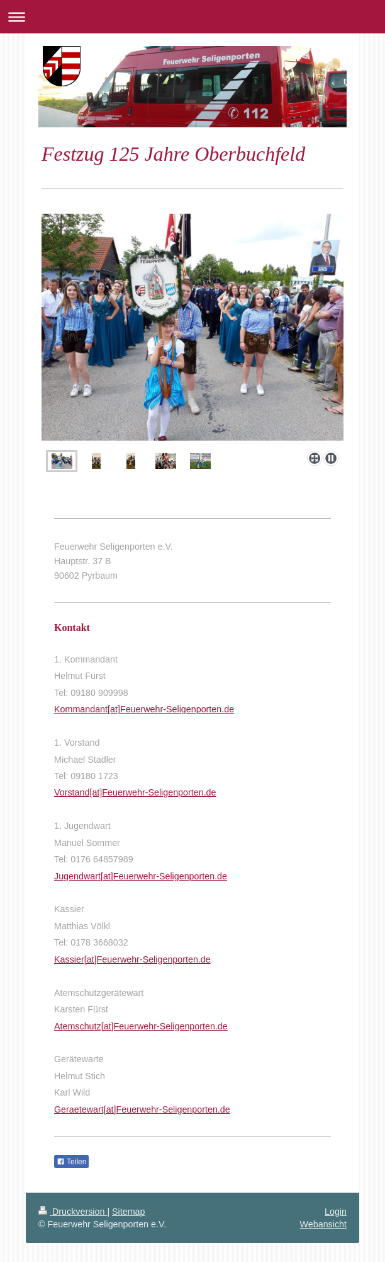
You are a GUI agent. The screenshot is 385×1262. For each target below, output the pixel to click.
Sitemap (128, 1212)
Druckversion (72, 1212)
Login (336, 1212)
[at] (95, 792)
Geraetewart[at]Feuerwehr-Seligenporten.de (142, 1109)
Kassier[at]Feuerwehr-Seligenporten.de (132, 959)
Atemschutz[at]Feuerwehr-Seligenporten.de (141, 1026)
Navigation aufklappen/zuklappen (192, 16)
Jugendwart (77, 876)
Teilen (71, 1161)
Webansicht (323, 1224)
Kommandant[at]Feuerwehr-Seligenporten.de (144, 709)
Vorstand (71, 792)
